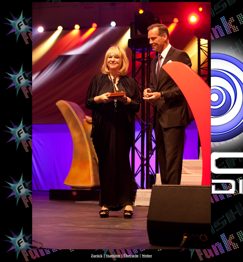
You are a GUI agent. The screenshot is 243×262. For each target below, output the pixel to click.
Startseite (113, 256)
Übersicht (131, 256)
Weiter (147, 256)
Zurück (96, 256)
